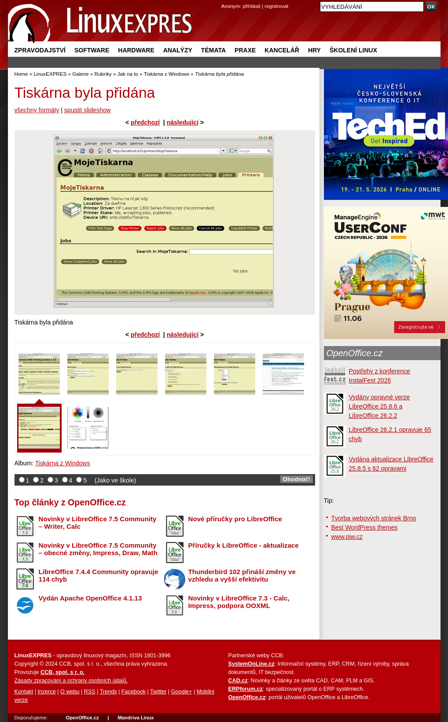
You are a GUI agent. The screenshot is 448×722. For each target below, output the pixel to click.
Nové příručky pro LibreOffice (235, 519)
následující (182, 122)
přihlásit (252, 6)
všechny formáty (37, 110)
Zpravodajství (40, 50)
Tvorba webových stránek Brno (373, 518)
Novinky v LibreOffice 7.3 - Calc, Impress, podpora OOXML (239, 601)
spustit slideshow (87, 110)
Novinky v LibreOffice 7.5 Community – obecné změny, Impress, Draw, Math (98, 549)
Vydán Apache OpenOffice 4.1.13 (90, 598)
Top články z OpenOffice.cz (70, 502)
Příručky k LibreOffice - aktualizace (243, 545)
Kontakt (24, 692)
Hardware (136, 50)
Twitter (158, 692)
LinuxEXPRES (49, 74)
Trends (108, 692)
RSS (89, 692)
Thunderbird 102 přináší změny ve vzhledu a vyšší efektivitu (242, 575)
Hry (314, 50)
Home (21, 74)
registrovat (276, 6)
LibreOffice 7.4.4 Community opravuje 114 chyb (98, 575)
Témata (213, 50)
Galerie (80, 74)
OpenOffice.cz (355, 353)
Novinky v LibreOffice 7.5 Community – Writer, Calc (98, 522)
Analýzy (177, 50)
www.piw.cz (347, 536)
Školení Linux (353, 50)
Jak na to (128, 74)
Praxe (245, 50)
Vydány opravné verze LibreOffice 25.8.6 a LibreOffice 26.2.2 (379, 406)
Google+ (181, 692)
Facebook (133, 692)
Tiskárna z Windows (166, 74)
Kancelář (281, 50)
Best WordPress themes (364, 527)
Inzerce (47, 692)
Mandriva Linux (136, 717)
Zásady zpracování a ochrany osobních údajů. (71, 681)
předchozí (145, 122)
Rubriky (103, 74)
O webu (69, 692)
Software (91, 50)
